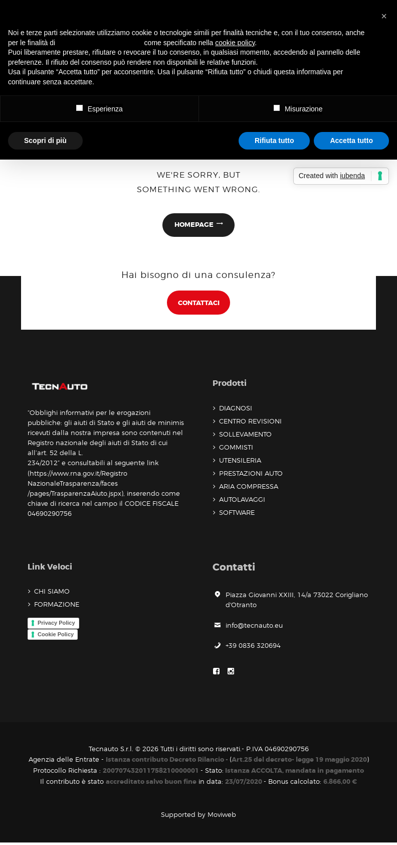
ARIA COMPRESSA (248, 488)
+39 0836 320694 (253, 647)
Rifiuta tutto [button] (274, 140)
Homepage (194, 225)
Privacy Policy (56, 624)
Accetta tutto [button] (351, 140)
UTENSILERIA (240, 462)
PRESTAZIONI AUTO (251, 475)
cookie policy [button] (235, 43)
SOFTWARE (237, 514)
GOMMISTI (236, 449)
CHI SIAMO (52, 593)
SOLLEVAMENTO (245, 436)
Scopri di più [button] (45, 140)
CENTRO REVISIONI (250, 422)
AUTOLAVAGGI (242, 501)
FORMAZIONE (56, 606)
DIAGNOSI (235, 409)
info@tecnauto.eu (254, 627)
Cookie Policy (56, 636)
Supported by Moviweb (198, 817)
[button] (384, 16)
